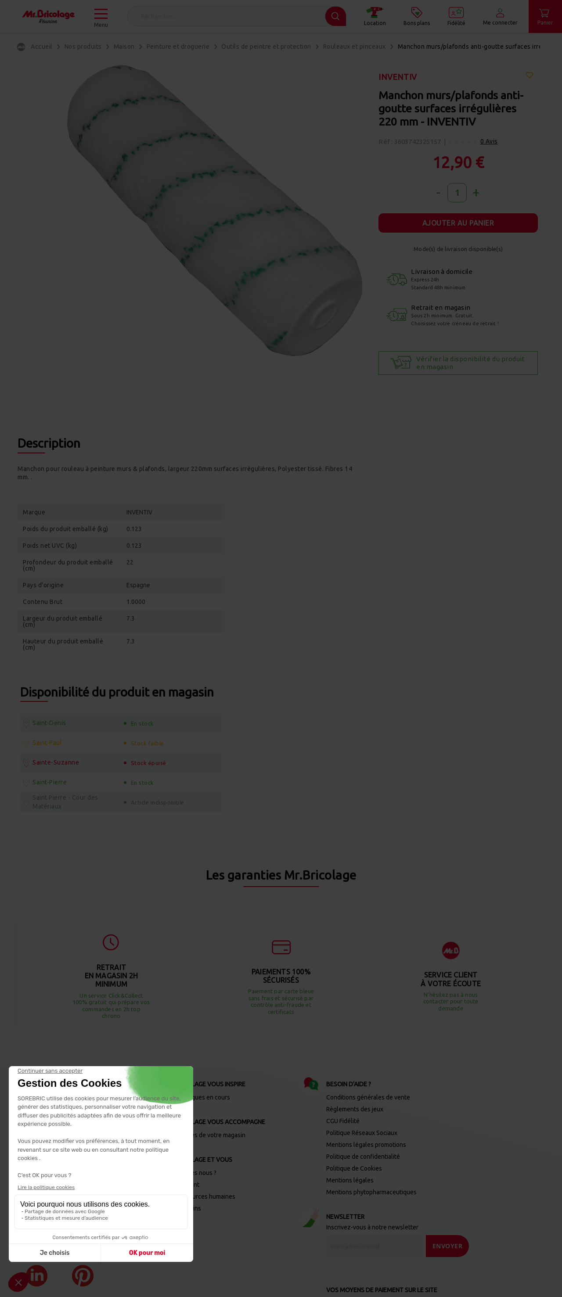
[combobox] (236, 16)
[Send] (447, 1197)
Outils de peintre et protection (266, 46)
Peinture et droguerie (178, 46)
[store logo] (48, 17)
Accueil (42, 46)
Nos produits (83, 46)
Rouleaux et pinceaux (354, 46)
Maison (124, 46)
